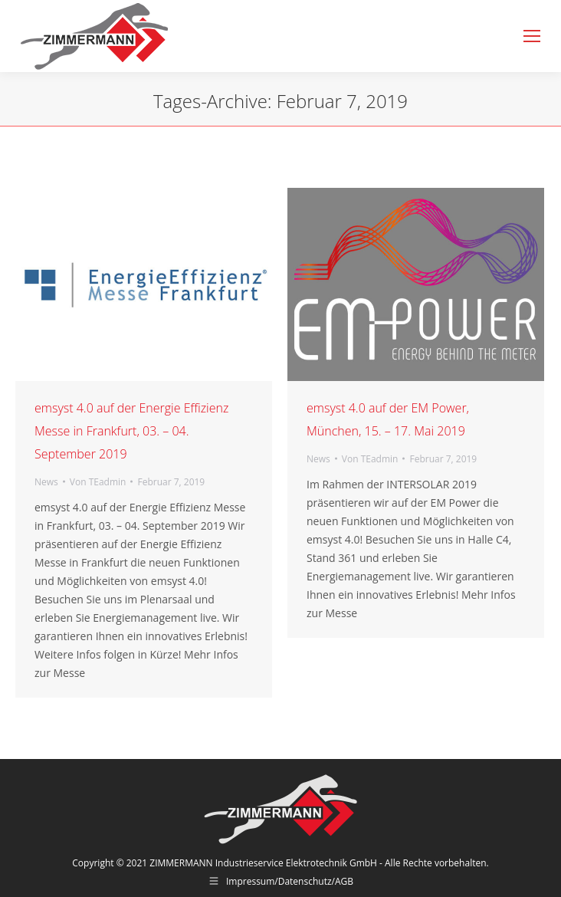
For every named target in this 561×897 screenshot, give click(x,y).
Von (98, 481)
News (46, 481)
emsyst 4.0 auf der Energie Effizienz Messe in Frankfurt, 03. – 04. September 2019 (131, 430)
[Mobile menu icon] (532, 36)
